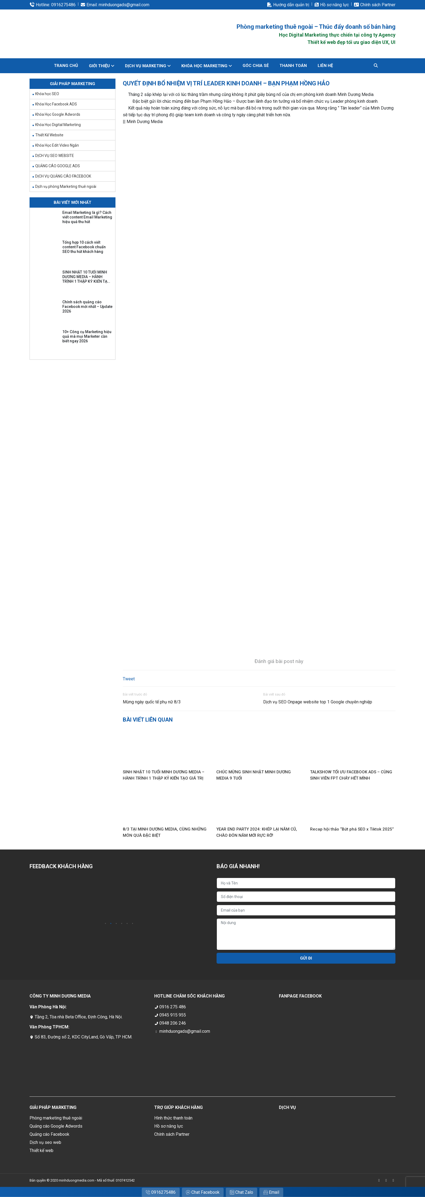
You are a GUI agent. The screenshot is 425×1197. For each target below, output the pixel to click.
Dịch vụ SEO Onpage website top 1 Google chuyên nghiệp (317, 701)
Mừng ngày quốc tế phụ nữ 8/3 (152, 701)
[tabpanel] (58, 898)
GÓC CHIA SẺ (256, 65)
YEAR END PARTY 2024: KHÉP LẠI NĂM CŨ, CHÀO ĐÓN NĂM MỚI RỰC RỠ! (256, 832)
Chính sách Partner (377, 4)
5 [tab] (127, 923)
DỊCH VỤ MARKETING (145, 65)
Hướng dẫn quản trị (291, 4)
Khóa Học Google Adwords (57, 114)
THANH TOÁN (293, 65)
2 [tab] (111, 923)
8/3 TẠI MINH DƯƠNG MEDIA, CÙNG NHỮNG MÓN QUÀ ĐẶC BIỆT (165, 832)
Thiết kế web (41, 1150)
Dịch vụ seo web (45, 1142)
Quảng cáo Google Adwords (56, 1126)
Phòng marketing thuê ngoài (56, 1118)
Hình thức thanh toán (173, 1118)
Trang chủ (66, 65)
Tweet (129, 678)
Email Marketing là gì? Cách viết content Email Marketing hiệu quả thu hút (87, 217)
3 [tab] (116, 923)
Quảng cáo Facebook (49, 1134)
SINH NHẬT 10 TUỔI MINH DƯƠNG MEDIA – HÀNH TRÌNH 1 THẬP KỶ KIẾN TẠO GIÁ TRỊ (163, 775)
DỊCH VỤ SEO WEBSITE (54, 155)
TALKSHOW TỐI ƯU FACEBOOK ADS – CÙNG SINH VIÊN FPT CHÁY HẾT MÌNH (351, 775)
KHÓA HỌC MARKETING (204, 65)
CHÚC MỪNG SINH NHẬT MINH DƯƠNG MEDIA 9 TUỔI (253, 775)
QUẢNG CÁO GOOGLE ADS (57, 166)
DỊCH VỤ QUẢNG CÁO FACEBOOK (63, 176)
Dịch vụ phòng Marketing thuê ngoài (65, 186)
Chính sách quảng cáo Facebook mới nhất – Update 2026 (87, 306)
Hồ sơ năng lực (334, 4)
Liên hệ (325, 65)
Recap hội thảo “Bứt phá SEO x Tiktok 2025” (352, 829)
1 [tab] (105, 923)
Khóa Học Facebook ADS (56, 104)
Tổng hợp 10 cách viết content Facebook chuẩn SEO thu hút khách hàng (84, 247)
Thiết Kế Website (49, 135)
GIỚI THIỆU (99, 65)
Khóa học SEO (47, 94)
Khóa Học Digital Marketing (58, 125)
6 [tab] (132, 923)
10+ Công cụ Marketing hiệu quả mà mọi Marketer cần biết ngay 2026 (86, 336)
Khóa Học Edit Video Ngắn (57, 145)
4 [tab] (121, 923)
